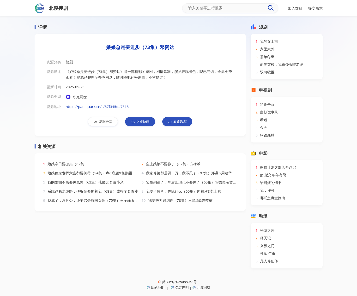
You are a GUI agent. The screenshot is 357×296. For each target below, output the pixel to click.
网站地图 (155, 287)
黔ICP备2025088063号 (177, 281)
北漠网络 (201, 287)
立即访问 (140, 121)
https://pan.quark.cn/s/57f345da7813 (97, 106)
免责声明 (179, 287)
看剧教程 (177, 121)
